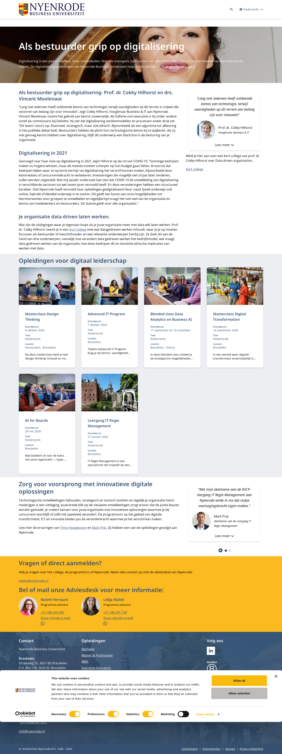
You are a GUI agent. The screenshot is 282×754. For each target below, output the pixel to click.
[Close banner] (276, 708)
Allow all (239, 712)
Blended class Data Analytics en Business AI (171, 317)
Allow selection (239, 725)
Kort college (194, 169)
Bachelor (88, 649)
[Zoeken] (231, 9)
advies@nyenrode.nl (33, 581)
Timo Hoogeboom (73, 528)
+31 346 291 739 (115, 612)
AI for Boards (36, 420)
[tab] (226, 550)
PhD (84, 674)
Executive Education (96, 668)
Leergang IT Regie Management (103, 423)
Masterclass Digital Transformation (229, 317)
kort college (77, 229)
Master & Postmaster (97, 655)
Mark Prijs (99, 528)
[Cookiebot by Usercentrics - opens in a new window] (25, 746)
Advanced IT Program (106, 314)
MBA (84, 661)
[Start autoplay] (220, 550)
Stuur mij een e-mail (55, 618)
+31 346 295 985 (52, 612)
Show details (205, 746)
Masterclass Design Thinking (42, 317)
